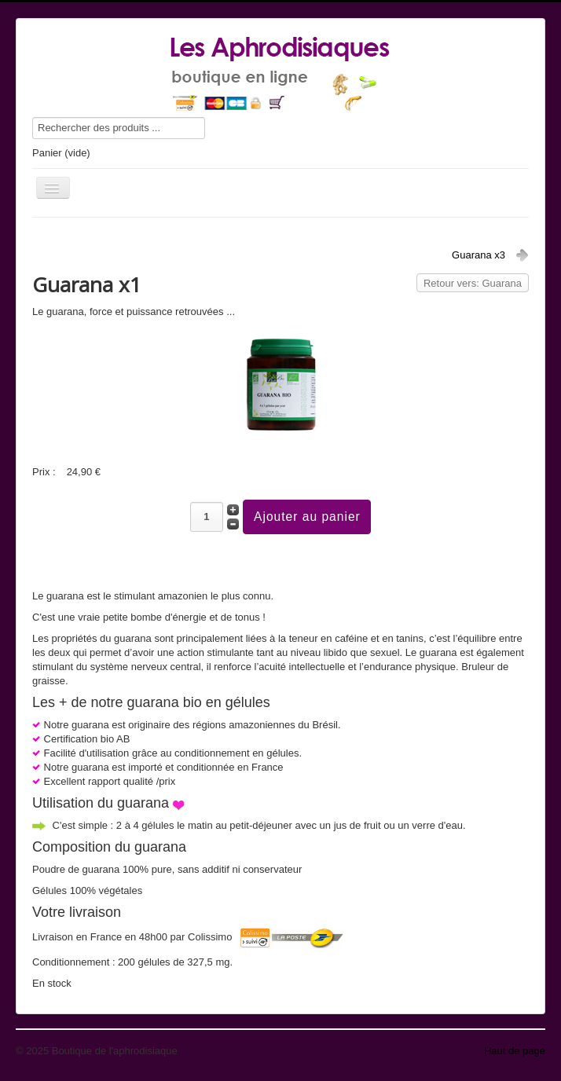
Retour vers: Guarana (473, 283)
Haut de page (514, 1051)
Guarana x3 (478, 255)
